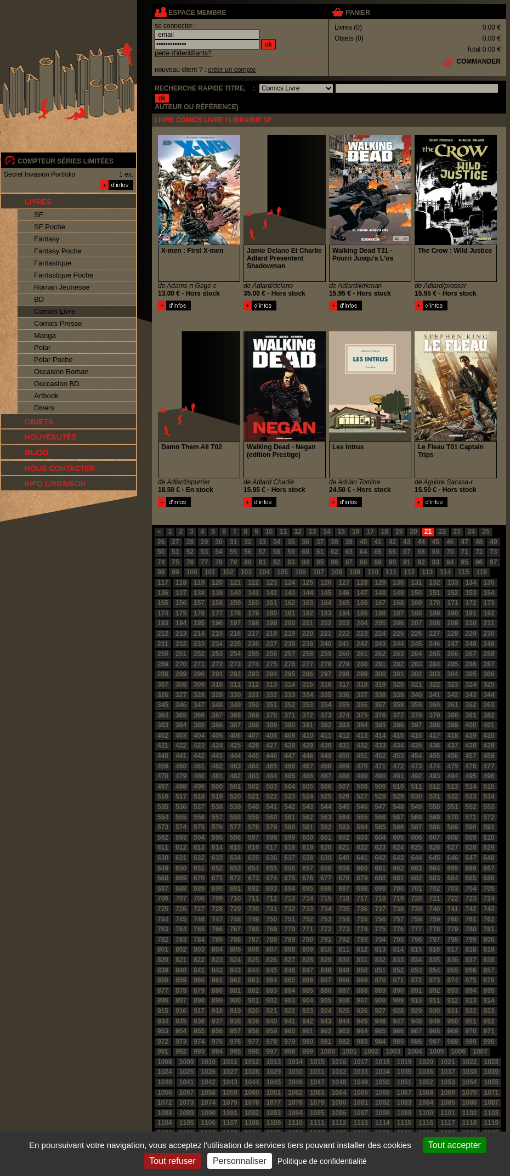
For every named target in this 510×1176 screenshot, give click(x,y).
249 (489, 644)
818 (471, 949)
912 (452, 1000)
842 (217, 970)
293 (253, 674)
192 (489, 613)
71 (464, 552)
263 (398, 654)
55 (233, 552)
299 (361, 674)
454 (416, 756)
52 (190, 552)
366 (199, 715)
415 (398, 735)
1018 (382, 1062)
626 (434, 847)
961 (307, 1031)
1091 (230, 1113)
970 (471, 1031)
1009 (186, 1062)
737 (380, 909)
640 (343, 858)
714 (307, 898)
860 (199, 980)
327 (180, 695)
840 (180, 970)
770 (289, 929)
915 (162, 1011)
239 (307, 644)
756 (380, 919)
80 (247, 562)
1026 (208, 1072)
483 (253, 776)
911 (434, 1000)
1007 (480, 1051)
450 (343, 756)
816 (434, 949)
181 (289, 613)
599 (289, 837)
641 (361, 858)
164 (325, 603)
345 (162, 705)
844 (253, 970)
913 (471, 1000)
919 (235, 1011)
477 (489, 766)
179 (253, 613)
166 (361, 603)
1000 (327, 1051)
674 (271, 878)
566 (380, 817)
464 (253, 766)
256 (271, 654)
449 (325, 756)
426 (253, 745)
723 (471, 898)
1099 (404, 1113)
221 (325, 633)
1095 (317, 1113)
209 (452, 623)
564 (343, 817)
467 (307, 766)
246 (434, 644)
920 (253, 1011)
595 (217, 837)
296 (307, 674)
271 (199, 664)
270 (180, 664)
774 (361, 929)
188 (416, 613)
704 (471, 888)
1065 (360, 1092)
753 (325, 919)
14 (326, 531)
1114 (382, 1123)
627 (452, 847)
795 (398, 939)
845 (271, 970)
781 (489, 929)
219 (289, 633)
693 (271, 888)
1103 (491, 1113)
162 (289, 603)
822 (199, 960)
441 (180, 756)
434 (398, 745)
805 (235, 949)
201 (307, 623)
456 (452, 756)
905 (325, 1000)
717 (361, 898)
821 (180, 960)
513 (452, 786)
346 (180, 705)
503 (271, 786)
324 (471, 684)
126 (325, 582)
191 (471, 613)
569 (434, 817)
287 (489, 664)
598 (271, 837)
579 (271, 827)
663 (416, 868)
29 (204, 542)
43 (406, 542)
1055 (491, 1082)
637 (289, 858)
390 (289, 725)
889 (380, 990)
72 (479, 552)
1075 (230, 1102)
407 (253, 735)
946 (380, 1021)
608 (452, 837)
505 (307, 786)
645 (434, 858)
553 (489, 807)
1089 (186, 1113)
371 (289, 715)
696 (325, 888)
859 (180, 980)
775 (380, 929)
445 (253, 756)
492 (416, 776)
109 (354, 572)
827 (289, 960)
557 (217, 817)
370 (271, 715)
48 (479, 542)
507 (343, 786)
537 (199, 807)
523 (289, 796)
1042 (208, 1082)
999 (307, 1051)
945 (361, 1021)
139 (217, 593)
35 (290, 542)
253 (217, 654)
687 (162, 888)
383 (162, 725)
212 (162, 633)
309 (199, 684)
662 (398, 868)
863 (253, 980)
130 (398, 582)
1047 (317, 1082)
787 (253, 939)
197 (235, 623)
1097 (360, 1113)
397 (416, 725)
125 (307, 582)
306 (489, 674)
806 (253, 949)
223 (361, 633)
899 (217, 1000)
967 (416, 1031)
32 (247, 542)
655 (271, 868)
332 (271, 695)
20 (413, 531)
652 (217, 868)
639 (325, 858)
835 (434, 960)
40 (363, 542)
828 (307, 960)
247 (452, 644)
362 (471, 705)
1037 (447, 1072)
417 (434, 735)
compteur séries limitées (66, 161)
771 (307, 929)
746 (199, 919)
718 (380, 898)
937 (217, 1021)
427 (271, 745)
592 (162, 837)
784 (199, 939)
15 (341, 531)
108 (336, 572)
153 (471, 593)
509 (380, 786)
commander (478, 61)
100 (191, 572)
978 (271, 1041)
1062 (295, 1092)
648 (489, 858)
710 (235, 898)
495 (471, 776)
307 (162, 684)
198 (253, 623)
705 (489, 888)
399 (452, 725)
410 (307, 735)
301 (398, 674)
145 (325, 593)
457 (471, 756)
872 (416, 980)
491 (398, 776)
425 (235, 745)
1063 (317, 1092)
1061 (274, 1092)
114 (445, 572)
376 (380, 715)
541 (271, 807)
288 (162, 674)
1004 (414, 1051)
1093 (274, 1113)
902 (271, 1000)
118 (180, 582)
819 (489, 949)
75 (175, 562)
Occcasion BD (56, 384)
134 (471, 582)
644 (416, 858)
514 (471, 786)
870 (380, 980)
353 (307, 705)
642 (380, 858)
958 (253, 1031)
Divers (44, 408)
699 (380, 888)
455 (434, 756)
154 (489, 593)
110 (372, 572)
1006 (458, 1051)
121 (235, 582)
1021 (447, 1062)
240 (325, 644)
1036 (425, 1072)
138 (199, 593)
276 (289, 664)
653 (235, 868)
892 (434, 990)
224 (380, 633)
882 (253, 990)
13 (312, 531)
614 (217, 847)
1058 (208, 1092)
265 (434, 654)
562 (307, 817)
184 (343, 613)
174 (162, 613)
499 (199, 786)
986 (416, 1041)
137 (180, 593)
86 (334, 562)
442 (199, 756)
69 (435, 552)
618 (289, 847)
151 (434, 593)
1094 (295, 1113)
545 (343, 807)
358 (398, 705)
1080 (339, 1102)
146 (343, 593)
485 (289, 776)
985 (398, 1041)
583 (343, 827)
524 (307, 796)
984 (380, 1041)
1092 (252, 1113)
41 (377, 542)
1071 (491, 1092)
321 (416, 684)
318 (361, 684)
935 (180, 1021)
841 (199, 970)
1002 (371, 1051)
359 (416, 705)
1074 (208, 1102)
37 (320, 542)
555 (180, 817)
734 (325, 909)
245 (416, 644)
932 (471, 1011)
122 (253, 582)
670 (199, 878)
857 (489, 970)
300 (380, 674)
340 (416, 695)
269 (162, 664)
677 (325, 878)
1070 (469, 1092)
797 (434, 939)
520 (235, 796)
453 (398, 756)
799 (471, 939)
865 (289, 980)
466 (289, 766)
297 (325, 674)
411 (325, 735)
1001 (349, 1051)
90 (392, 562)
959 (271, 1031)
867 (325, 980)
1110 (295, 1123)
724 (489, 898)
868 (343, 980)
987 (434, 1041)
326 (162, 695)
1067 (404, 1092)
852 (398, 970)
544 (325, 807)
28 (190, 542)
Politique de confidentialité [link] (322, 1161)
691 (235, 888)
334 (307, 695)
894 (471, 990)
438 (471, 745)
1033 (360, 1072)
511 (416, 786)
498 (180, 786)
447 (289, 756)
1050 (382, 1082)
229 (471, 633)
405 (217, 735)
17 (369, 531)
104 (264, 572)
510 (398, 786)
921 (271, 1011)
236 (253, 644)
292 (235, 674)
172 (471, 603)
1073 (186, 1102)
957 (235, 1031)
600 (307, 837)
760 (452, 919)
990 (489, 1041)
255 (253, 654)
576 (217, 827)
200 (289, 623)
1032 (339, 1072)
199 (271, 623)
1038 (469, 1072)
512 (434, 786)
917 (199, 1011)
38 (334, 542)
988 (452, 1041)
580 (289, 827)
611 (162, 847)
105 (282, 572)
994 (217, 1051)
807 (271, 949)
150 (416, 593)
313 (271, 684)
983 (361, 1041)
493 (434, 776)
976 (235, 1041)
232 (180, 644)
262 (380, 654)
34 (276, 542)
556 (199, 817)
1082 (382, 1102)
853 (416, 970)
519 (217, 796)
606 (416, 837)
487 (325, 776)
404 (199, 735)
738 (398, 909)
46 (450, 542)
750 (271, 919)
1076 (252, 1102)
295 (289, 674)
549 (416, 807)
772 (325, 929)
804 (217, 949)
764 (180, 929)
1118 (469, 1123)
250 (162, 654)
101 (210, 572)
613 (199, 847)
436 (434, 745)
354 (325, 705)
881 (235, 990)
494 (452, 776)
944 (343, 1021)
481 (217, 776)
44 (420, 542)
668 (162, 878)
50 (161, 552)
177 (217, 613)
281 (380, 664)
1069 (447, 1092)
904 (307, 1000)
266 (452, 654)
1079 (317, 1102)
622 (361, 847)
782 (162, 939)
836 (452, 960)
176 (199, 613)
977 (253, 1041)
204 (361, 623)
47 (464, 542)
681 (398, 878)
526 (343, 796)
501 (235, 786)
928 (398, 1011)
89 (377, 562)
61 (320, 552)
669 (180, 878)
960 (289, 1031)
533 (471, 796)
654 (253, 868)
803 (199, 949)
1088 (164, 1113)
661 (380, 868)
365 (180, 715)
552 (471, 807)
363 (489, 705)
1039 (491, 1072)
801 (162, 949)
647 (471, 858)
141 (253, 593)
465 (271, 766)
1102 (469, 1113)
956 (217, 1031)
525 (325, 796)
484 (271, 776)
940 (271, 1021)
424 (217, 745)
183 (325, 613)
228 (452, 633)
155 (162, 603)
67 (406, 552)
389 (271, 725)
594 (199, 837)
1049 (360, 1082)
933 (489, 1011)
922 (289, 1011)
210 (471, 623)
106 (300, 572)
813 (380, 949)
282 (398, 664)
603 (361, 837)
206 (398, 623)
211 (489, 623)
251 (180, 654)
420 (489, 735)
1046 (295, 1082)
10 (269, 531)
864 (271, 980)
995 (235, 1051)
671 (217, 878)
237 (271, 644)
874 (452, 980)
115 (463, 572)
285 (452, 664)
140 (235, 593)
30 (218, 542)
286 (471, 664)
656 (289, 868)
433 (380, 745)
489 (361, 776)
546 (361, 807)
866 (307, 980)
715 (325, 898)
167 (380, 603)
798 (452, 939)
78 (218, 562)
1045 (274, 1082)
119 (199, 582)
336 (343, 695)
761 (471, 919)
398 (434, 725)
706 (162, 898)
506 (325, 786)
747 (217, 919)
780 (471, 929)
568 (416, 817)
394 (361, 725)
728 (217, 909)
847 (307, 970)
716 (343, 898)
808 (289, 949)
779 (452, 929)
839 (162, 970)
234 (217, 644)
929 (416, 1011)
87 (349, 562)
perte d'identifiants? (183, 53)
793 (361, 939)
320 (398, 684)
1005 (436, 1051)
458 (489, 756)
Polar (42, 347)
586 (398, 827)
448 (307, 756)
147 (361, 593)
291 (217, 674)
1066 (382, 1092)
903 (289, 1000)
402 (162, 735)
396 (398, 725)
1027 (230, 1072)
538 (217, 807)
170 (434, 603)
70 (450, 552)
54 (218, 552)
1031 (317, 1072)
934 (162, 1021)
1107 (230, 1123)
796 (416, 939)
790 (307, 939)
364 (162, 715)
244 (398, 644)
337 (361, 695)
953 (162, 1031)
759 (434, 919)
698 (361, 888)
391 (307, 725)
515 (489, 786)
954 (180, 1031)
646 (452, 858)
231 (162, 644)
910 (416, 1000)
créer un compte (232, 70)
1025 (186, 1072)
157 (199, 603)
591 (489, 827)
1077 (274, 1102)
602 (343, 837)
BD (39, 299)
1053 (447, 1082)
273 (235, 664)
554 (162, 817)
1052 (425, 1082)
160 (253, 603)
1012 (252, 1062)
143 (289, 593)
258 (307, 654)
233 (199, 644)
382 (489, 715)
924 (325, 1011)
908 (380, 1000)
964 (361, 1031)
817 (452, 949)
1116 (425, 1123)
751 (289, 919)
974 (199, 1041)
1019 (404, 1062)
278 (325, 664)
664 (434, 868)
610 (489, 837)
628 (471, 847)
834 (416, 960)
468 (325, 766)
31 (233, 542)
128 (361, 582)
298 (343, 674)
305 (471, 674)
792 (343, 939)
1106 (208, 1123)
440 (162, 756)
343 (471, 695)
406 (235, 735)
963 (343, 1031)
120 (217, 582)
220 (307, 633)
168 (398, 603)
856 (471, 970)
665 (452, 868)
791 (325, 939)
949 (434, 1021)
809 (307, 949)
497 (162, 786)
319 (380, 684)
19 (399, 531)
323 (452, 684)
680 (380, 878)
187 (398, 613)
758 (416, 919)
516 (162, 796)
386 (217, 725)
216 (235, 633)
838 (489, 960)
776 (398, 929)
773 (343, 929)
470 (361, 766)
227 (434, 633)
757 (398, 919)
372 (307, 715)
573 (162, 827)
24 (471, 531)
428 (289, 745)
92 (420, 562)
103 (246, 572)
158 (217, 603)
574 (180, 827)
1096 (339, 1113)
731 (271, 909)
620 (325, 847)
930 (434, 1011)
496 (489, 776)
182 (307, 613)
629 (489, 847)
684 (452, 878)
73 (493, 552)
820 (162, 960)
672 (235, 878)
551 (452, 807)
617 (271, 847)
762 (489, 919)
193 (162, 623)
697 (343, 888)
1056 (164, 1092)
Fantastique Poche (63, 275)
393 (343, 725)
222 (343, 633)
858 (162, 980)
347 (199, 705)
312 (253, 684)
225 (398, 633)
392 (325, 725)
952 (489, 1021)
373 (325, 715)
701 (416, 888)
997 (271, 1051)
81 (262, 562)
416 (416, 735)
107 (318, 572)
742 (471, 909)
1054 (469, 1082)
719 (398, 898)
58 (276, 552)
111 (391, 572)
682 (416, 878)
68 (420, 552)
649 (162, 868)
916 (180, 1011)
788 (271, 939)
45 (435, 542)
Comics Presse (58, 323)
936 (199, 1021)
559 (253, 817)
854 (434, 970)
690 (217, 888)
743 (489, 909)
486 (307, 776)
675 (289, 878)
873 (434, 980)
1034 (382, 1072)
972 (162, 1041)
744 (162, 919)
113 (427, 572)
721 (434, 898)
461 (199, 766)
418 (452, 735)
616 (253, 847)
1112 (339, 1123)
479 (180, 776)
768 (253, 929)
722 (452, 898)
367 (217, 715)
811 (343, 949)
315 (307, 684)
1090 (208, 1113)
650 (180, 868)
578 (253, 827)
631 (180, 858)
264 (416, 654)
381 (471, 715)
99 (175, 572)
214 (199, 633)
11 (283, 531)
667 (489, 868)
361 (452, 705)
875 (471, 980)
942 (307, 1021)
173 (489, 603)
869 (361, 980)
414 (380, 735)
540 (253, 807)
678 (343, 878)
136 (162, 593)
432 (361, 745)
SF (38, 215)
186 (380, 613)
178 (235, 613)
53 (204, 552)
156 (180, 603)
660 (361, 868)
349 (235, 705)
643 (398, 858)
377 (398, 715)
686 (489, 878)
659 (343, 868)
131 (416, 582)
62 (334, 552)
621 (343, 847)
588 (434, 827)
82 (276, 562)
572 (489, 817)
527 (361, 796)
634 (235, 858)
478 (162, 776)
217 (253, 633)
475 (452, 766)
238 (289, 644)
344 (489, 695)
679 (361, 878)
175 (180, 613)
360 (434, 705)
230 (489, 633)
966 (398, 1031)
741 (452, 909)
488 (343, 776)
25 (485, 531)
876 (489, 980)
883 (271, 990)
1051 (404, 1082)
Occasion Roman (61, 372)
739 (416, 909)
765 (199, 929)
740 (434, 909)
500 (217, 786)
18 (384, 531)
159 (235, 603)
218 (271, 633)
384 (180, 725)
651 (199, 868)
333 (289, 695)
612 (180, 847)
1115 (404, 1123)
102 (228, 572)
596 (235, 837)
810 (325, 949)
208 (434, 623)
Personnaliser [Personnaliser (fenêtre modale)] (240, 1161)
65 (377, 552)
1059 (230, 1092)
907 (361, 1000)
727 (199, 909)
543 (307, 807)
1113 (360, 1123)
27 (175, 542)
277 (307, 664)
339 (398, 695)
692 (253, 888)
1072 (164, 1102)
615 (235, 847)
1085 (447, 1102)
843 (235, 970)
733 (307, 909)
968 (434, 1031)
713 (289, 898)
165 (343, 603)
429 (307, 745)
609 (471, 837)
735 (343, 909)
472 (398, 766)
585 (380, 827)
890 (398, 990)
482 (235, 776)
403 (180, 735)
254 (235, 654)
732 (289, 909)
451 (361, 756)
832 (380, 960)
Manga (45, 335)
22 (442, 531)
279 (343, 664)
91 (406, 562)
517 (180, 796)
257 (289, 654)
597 (253, 837)
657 (307, 868)
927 (380, 1011)
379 (434, 715)
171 (452, 603)
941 (289, 1021)
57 (262, 552)
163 (307, 603)
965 (380, 1031)
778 (434, 929)
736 (361, 909)
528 (380, 796)
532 (452, 796)
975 (217, 1041)
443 (217, 756)
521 (253, 796)
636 (271, 858)
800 (489, 939)
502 (253, 786)
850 (361, 970)
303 (434, 674)
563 (325, 817)
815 (416, 949)
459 (162, 766)
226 (416, 633)
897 (180, 1000)
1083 (404, 1102)
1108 (252, 1123)
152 (452, 593)
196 (217, 623)
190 (452, 613)
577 (235, 827)
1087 (491, 1102)
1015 (317, 1062)
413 (361, 735)
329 (217, 695)
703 (452, 888)
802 (180, 949)
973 (180, 1041)
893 (452, 990)
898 (199, 1000)
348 (217, 705)
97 (493, 562)
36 (305, 542)
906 (343, 1000)
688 (180, 888)
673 (253, 878)
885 (307, 990)
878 (180, 990)
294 (271, 674)
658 (325, 868)
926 (361, 1011)
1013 (274, 1062)
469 (343, 766)
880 (217, 990)
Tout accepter (454, 1145)
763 (162, 929)
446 (271, 756)
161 (271, 603)
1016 (339, 1062)
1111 (317, 1123)
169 (416, 603)
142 (271, 593)
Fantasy (46, 239)
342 (452, 695)
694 (289, 888)
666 (471, 868)
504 (289, 786)
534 (489, 796)
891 (416, 990)
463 (235, 766)
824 (235, 960)
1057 (186, 1092)
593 (180, 837)
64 (363, 552)
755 (361, 919)
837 (471, 960)
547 (380, 807)
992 (180, 1051)
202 (325, 623)
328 (199, 695)
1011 (230, 1062)
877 (162, 990)
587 (416, 827)
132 (434, 582)
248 (471, 644)
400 (471, 725)
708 (199, 898)
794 (380, 939)
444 (235, 756)
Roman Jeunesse (61, 287)
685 (471, 878)
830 (343, 960)
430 (325, 745)
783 (180, 939)
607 (434, 837)
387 (235, 725)
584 (361, 827)
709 (217, 898)
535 (162, 807)
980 (307, 1041)
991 (162, 1051)
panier (357, 12)
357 (380, 705)
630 (162, 858)
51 (175, 552)
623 (380, 847)
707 (180, 898)
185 (361, 613)
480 (199, 776)
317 (343, 684)
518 (199, 796)
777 (416, 929)
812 (361, 949)
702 (434, 888)
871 (398, 980)
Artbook (46, 396)
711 (253, 898)
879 (199, 990)
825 (253, 960)
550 (434, 807)
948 (416, 1021)
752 (307, 919)
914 (489, 1000)
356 (361, 705)
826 (271, 960)
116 (481, 572)
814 (398, 949)
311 (235, 684)
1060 (252, 1092)
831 (361, 960)
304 (452, 674)
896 (162, 1000)
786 (235, 939)
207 (416, 623)
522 (271, 796)
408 (271, 735)
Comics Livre (54, 311)
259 (325, 654)
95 (464, 562)
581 (307, 827)
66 (392, 552)
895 (489, 990)
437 (452, 745)
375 (361, 715)
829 (325, 960)
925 (343, 1011)
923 (307, 1011)
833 (398, 960)
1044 (252, 1082)
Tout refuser (172, 1161)
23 (457, 531)
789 (289, 939)
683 (434, 878)
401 (489, 725)
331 (253, 695)
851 (380, 970)
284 (434, 664)
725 (162, 909)
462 (217, 766)
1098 (382, 1113)
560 (271, 817)
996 (253, 1051)
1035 (404, 1072)
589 (452, 827)
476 (471, 766)
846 (289, 970)
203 (343, 623)
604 (380, 837)
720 (416, 898)
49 (493, 542)
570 (452, 817)
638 (307, 858)
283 (416, 664)
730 (253, 909)
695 (307, 888)
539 (235, 807)
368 (235, 715)
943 (325, 1021)
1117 (447, 1123)
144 (307, 593)
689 (199, 888)
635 (253, 858)
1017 (360, 1062)
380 (452, 715)
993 (199, 1051)
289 (180, 674)
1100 (425, 1113)
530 (416, 796)
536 (180, 807)
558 (235, 817)
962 (325, 1031)
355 (343, 705)
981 (325, 1041)
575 (199, 827)
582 (325, 827)
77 (204, 562)
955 (199, 1031)
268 (489, 654)
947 (398, 1021)
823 (217, 960)
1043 (230, 1082)
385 (199, 725)
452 (380, 756)
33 (262, 542)
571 (471, 817)
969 (452, 1031)
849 (343, 970)
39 (349, 542)
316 (325, 684)
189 (434, 613)
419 (471, 735)
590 (471, 827)
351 (271, 705)
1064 (339, 1092)
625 (416, 847)
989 (471, 1041)
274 (253, 664)
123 (271, 582)
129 (380, 582)
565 (361, 817)
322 (434, 684)
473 (416, 766)
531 (434, 796)
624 (398, 847)
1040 (164, 1082)
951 (471, 1021)
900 (235, 1000)
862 (235, 980)
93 (435, 562)
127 (343, 582)
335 (325, 695)
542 (289, 807)
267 (471, 654)
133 (452, 582)
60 (305, 552)
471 (380, 766)
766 (217, 929)
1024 (164, 1072)
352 (289, 705)
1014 (295, 1062)
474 (434, 766)
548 (398, 807)
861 (217, 980)
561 (289, 817)
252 (199, 654)
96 (479, 562)
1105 (186, 1123)
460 (180, 766)
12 (298, 531)
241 (343, 644)
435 (416, 745)
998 (289, 1051)
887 (343, 990)
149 (398, 593)
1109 (274, 1123)
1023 (491, 1062)
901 (253, 1000)
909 (398, 1000)
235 (235, 644)
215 (217, 633)
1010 (208, 1062)
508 (361, 786)
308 (180, 684)
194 (180, 623)
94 (450, 562)
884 (289, 990)
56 (247, 552)
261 (361, 654)
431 (343, 745)
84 (305, 562)
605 (398, 837)
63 (349, 552)
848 (325, 970)
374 (343, 715)
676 (307, 878)
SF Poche (49, 227)
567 (398, 817)
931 (452, 1011)
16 (355, 531)
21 (428, 531)
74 (161, 562)
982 (343, 1041)
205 (380, 623)
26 (161, 542)
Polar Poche (53, 359)
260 (343, 654)
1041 (186, 1082)
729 (235, 909)
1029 (274, 1072)
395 (380, 725)
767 (235, 929)
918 (217, 1011)
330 (235, 695)
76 (190, 562)
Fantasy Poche (58, 251)
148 (380, 593)
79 (233, 562)
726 (180, 909)
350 (253, 705)
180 (271, 613)
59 (290, 552)
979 (289, 1041)
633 (217, 858)
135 (489, 582)
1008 (164, 1062)
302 (416, 674)
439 (489, 745)
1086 (469, 1102)
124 (289, 582)
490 (380, 776)
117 (162, 582)
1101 (447, 1113)
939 (253, 1021)
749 (253, 919)
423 (199, 745)
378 (416, 715)
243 (380, 644)
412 (343, 735)
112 (409, 572)
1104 (164, 1123)
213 (180, 633)
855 (452, 970)
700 (398, 888)
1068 (425, 1092)
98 (161, 572)
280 (361, 664)
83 (290, 562)
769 (271, 929)
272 (217, 664)
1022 (469, 1062)
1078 (295, 1102)
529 (398, 796)
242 (361, 644)
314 (289, 684)
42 (392, 542)
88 (363, 562)
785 (217, 939)
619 (307, 847)
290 (199, 674)
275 (271, 664)
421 (162, 745)
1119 (491, 1123)
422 (180, 745)
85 (320, 562)
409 (289, 735)
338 (380, 695)
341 (434, 695)
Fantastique (52, 263)
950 (452, 1021)
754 (343, 919)
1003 (393, 1051)
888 (361, 990)
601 (325, 837)
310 (217, 684)
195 (199, 623)
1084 (425, 1102)
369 (253, 715)
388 (253, 725)
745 (180, 919)
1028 (252, 1072)
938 (235, 1021)
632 (199, 858)
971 (489, 1031)
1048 (339, 1082)
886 (325, 990)
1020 (425, 1062)
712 (271, 898)
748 (235, 919)
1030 (295, 1072)
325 (489, 684)
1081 (360, 1102)
